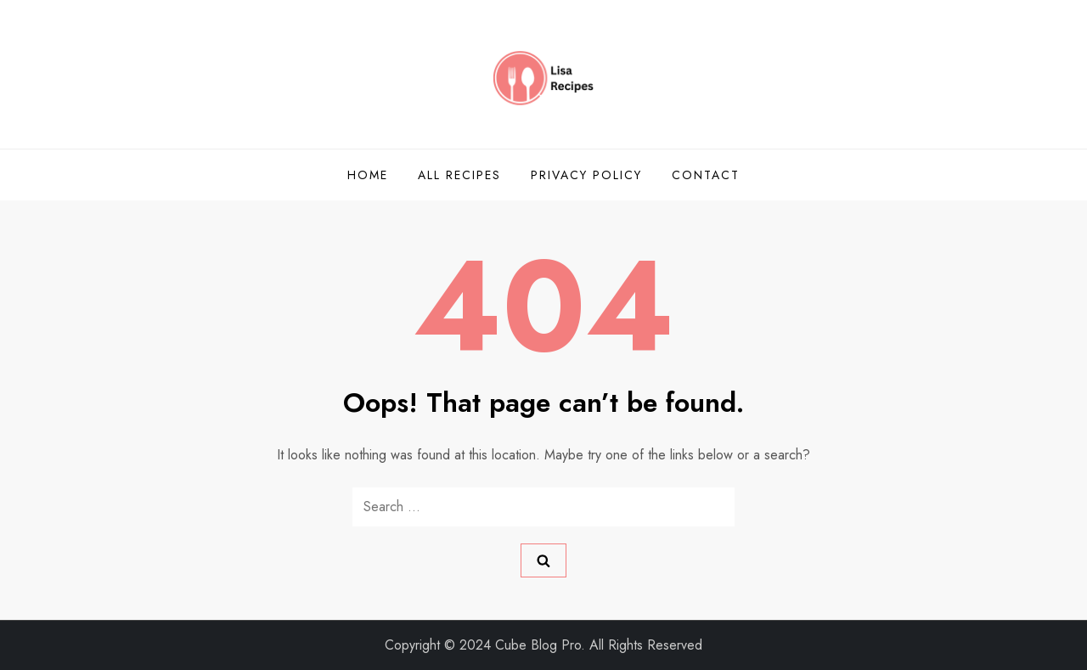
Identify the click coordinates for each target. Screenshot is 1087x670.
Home (367, 174)
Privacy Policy (586, 174)
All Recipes (459, 174)
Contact (706, 174)
